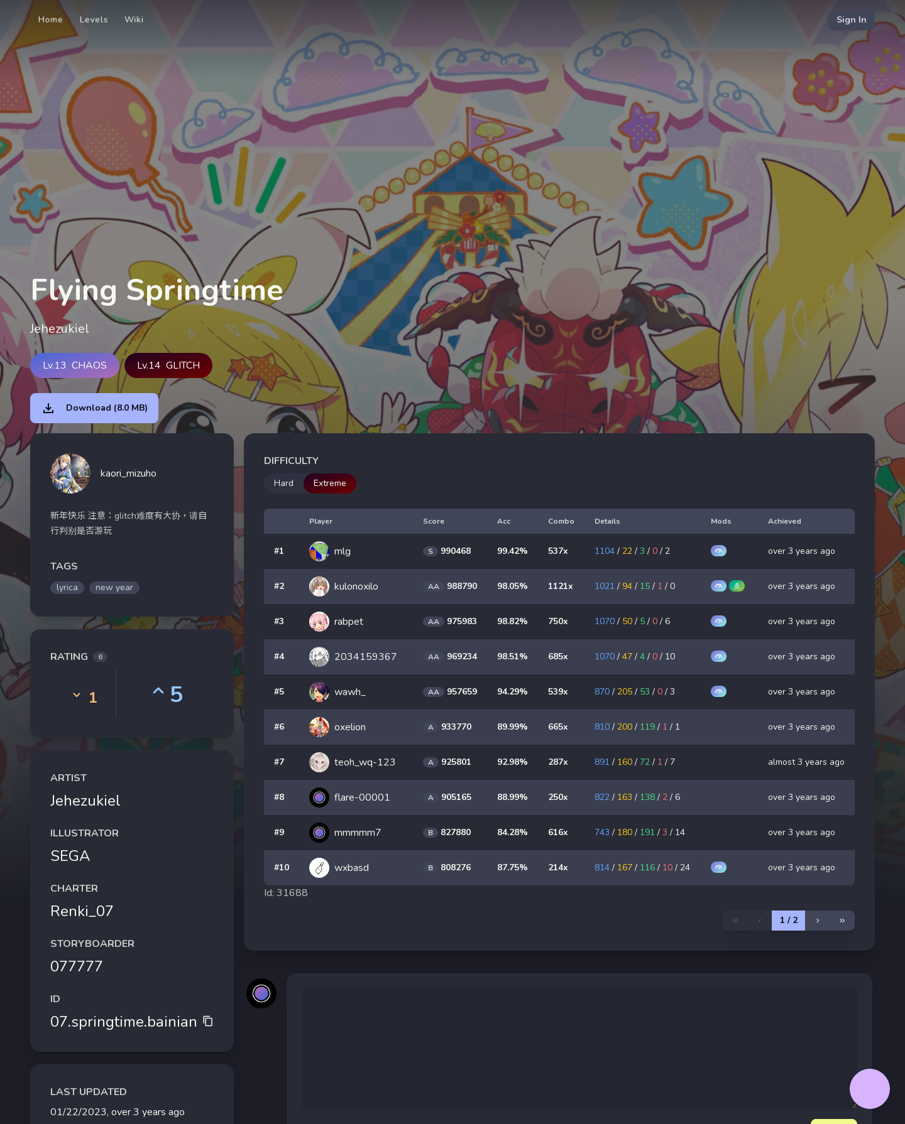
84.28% (512, 832)
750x (558, 621)
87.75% (512, 867)
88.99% (512, 797)
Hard (283, 483)
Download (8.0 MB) (94, 408)
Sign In (851, 20)
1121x (560, 586)
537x (558, 551)
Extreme (330, 483)
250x (558, 797)
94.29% (512, 692)
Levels (94, 20)
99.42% (512, 551)
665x (558, 727)
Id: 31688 (286, 893)
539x (558, 692)
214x (558, 867)
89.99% (512, 727)
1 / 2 (789, 920)
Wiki (134, 20)
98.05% (512, 586)
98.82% (512, 621)
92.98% (512, 762)
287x (558, 762)
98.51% (512, 656)
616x (558, 832)
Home (50, 20)
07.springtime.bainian (132, 1022)
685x (558, 656)
